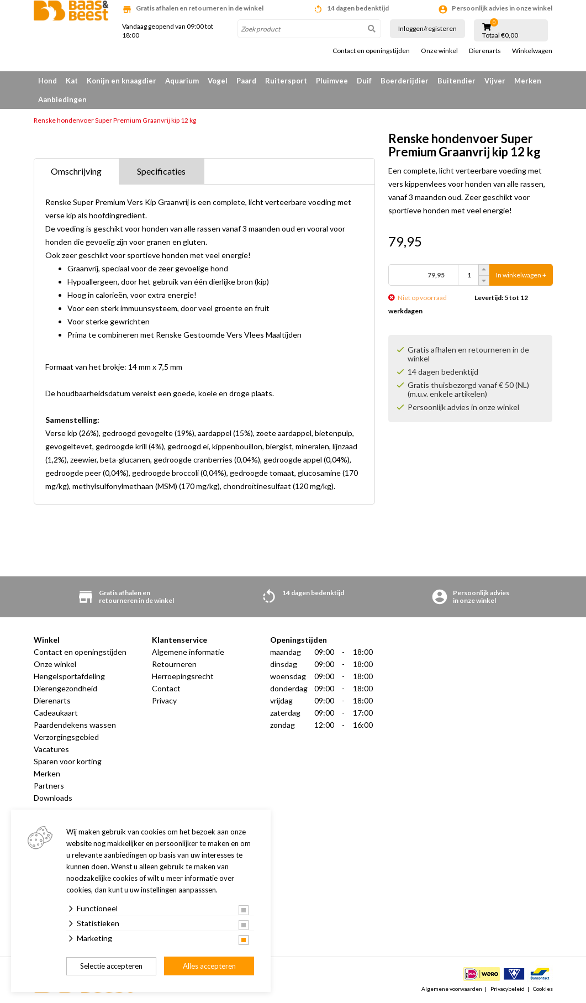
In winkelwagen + (521, 275)
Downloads (53, 797)
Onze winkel (439, 51)
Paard (246, 80)
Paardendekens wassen (75, 724)
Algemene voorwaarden (451, 988)
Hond (47, 80)
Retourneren (174, 664)
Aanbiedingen (62, 99)
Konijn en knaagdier (121, 80)
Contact (166, 688)
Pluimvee (332, 80)
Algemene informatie (188, 652)
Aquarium (182, 80)
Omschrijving (76, 171)
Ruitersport (286, 80)
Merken (527, 80)
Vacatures (51, 749)
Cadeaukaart (56, 712)
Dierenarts (485, 51)
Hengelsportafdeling (69, 676)
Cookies (543, 988)
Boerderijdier (405, 80)
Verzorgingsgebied (66, 737)
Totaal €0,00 (500, 35)
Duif (364, 80)
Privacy (164, 700)
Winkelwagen (532, 51)
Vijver (494, 80)
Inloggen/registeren (427, 28)
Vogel (218, 80)
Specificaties (161, 171)
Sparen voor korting (68, 761)
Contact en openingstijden (371, 51)
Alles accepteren (209, 966)
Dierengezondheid (65, 688)
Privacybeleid (507, 988)
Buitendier (456, 80)
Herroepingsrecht (183, 676)
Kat (72, 80)
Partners (49, 785)
